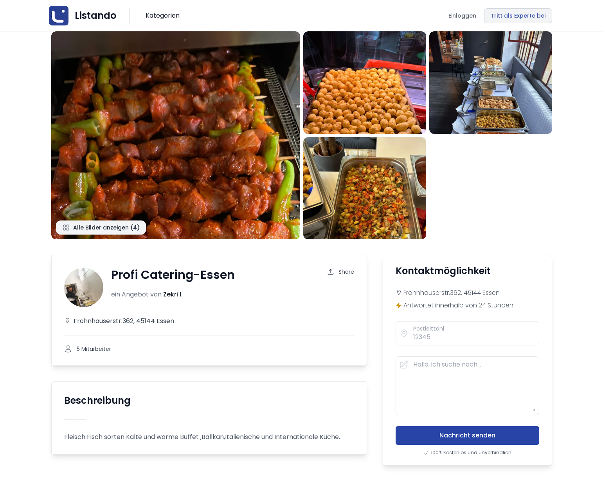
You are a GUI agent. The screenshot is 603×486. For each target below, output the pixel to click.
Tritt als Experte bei (518, 16)
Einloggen (462, 16)
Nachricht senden (467, 435)
